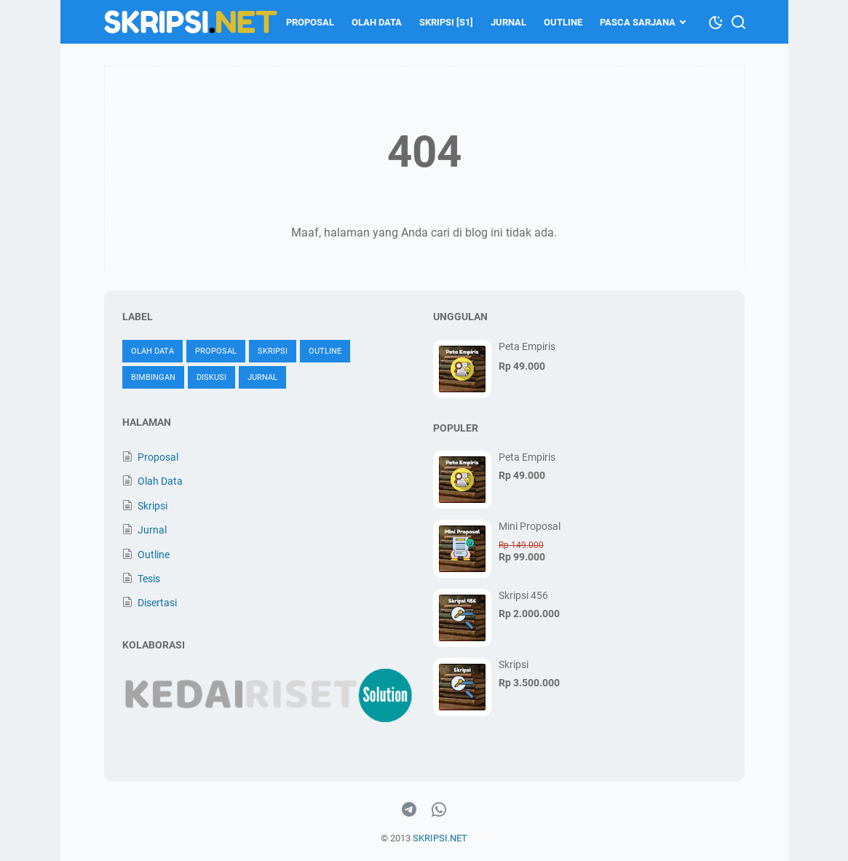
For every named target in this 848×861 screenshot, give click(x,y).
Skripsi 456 (523, 595)
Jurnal (508, 22)
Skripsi (273, 351)
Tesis (149, 578)
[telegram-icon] (409, 810)
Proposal (310, 22)
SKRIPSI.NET (440, 838)
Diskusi (211, 377)
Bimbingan (153, 377)
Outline (563, 22)
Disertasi (157, 602)
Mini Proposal (529, 526)
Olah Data (377, 22)
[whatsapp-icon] (439, 810)
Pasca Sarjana (637, 22)
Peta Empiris (527, 346)
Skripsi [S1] (446, 22)
